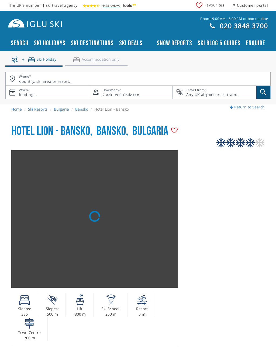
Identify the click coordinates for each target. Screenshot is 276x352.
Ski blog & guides (219, 43)
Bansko (81, 109)
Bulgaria (61, 109)
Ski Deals (131, 43)
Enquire (255, 43)
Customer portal (250, 5)
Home (16, 109)
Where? (25, 76)
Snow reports (174, 43)
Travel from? (196, 90)
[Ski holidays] (34, 61)
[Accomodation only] (96, 61)
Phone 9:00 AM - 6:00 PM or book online (234, 18)
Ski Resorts (38, 109)
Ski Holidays (49, 43)
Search (20, 43)
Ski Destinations (92, 43)
